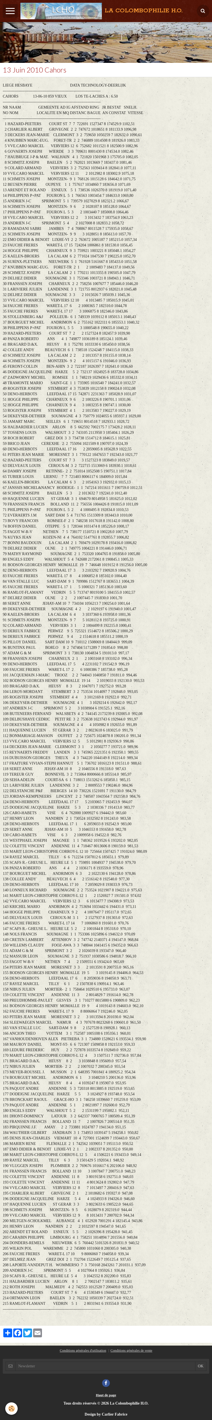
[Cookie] (12, 1408)
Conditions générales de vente (131, 1350)
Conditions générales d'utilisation (83, 1350)
